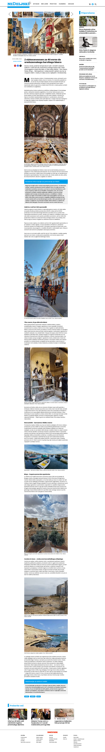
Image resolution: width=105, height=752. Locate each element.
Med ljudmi (44, 4)
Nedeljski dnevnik (53, 739)
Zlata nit (65, 739)
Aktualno (36, 4)
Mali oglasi (38, 742)
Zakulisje (71, 4)
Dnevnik (51, 737)
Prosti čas (53, 4)
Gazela (64, 737)
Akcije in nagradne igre (79, 739)
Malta (26, 696)
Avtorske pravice (77, 743)
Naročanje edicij (53, 742)
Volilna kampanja (77, 745)
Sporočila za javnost (25, 742)
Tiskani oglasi (39, 739)
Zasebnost (76, 747)
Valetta (33, 696)
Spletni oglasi (39, 737)
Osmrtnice (38, 740)
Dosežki (22, 740)
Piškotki (75, 742)
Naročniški (76, 737)
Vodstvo (23, 739)
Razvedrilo (51, 740)
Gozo (38, 696)
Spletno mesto (77, 740)
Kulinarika (62, 4)
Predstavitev (24, 737)
